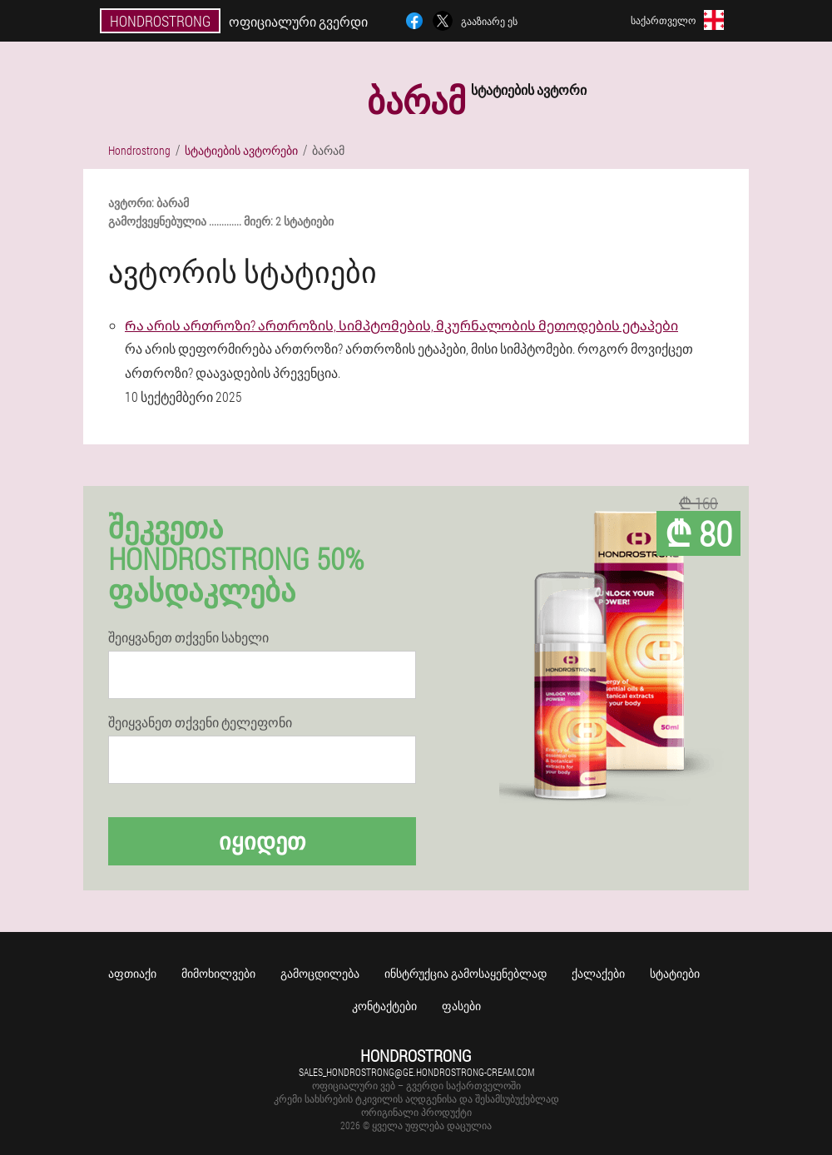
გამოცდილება (319, 973)
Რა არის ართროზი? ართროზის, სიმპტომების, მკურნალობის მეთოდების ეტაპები (401, 325)
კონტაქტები (384, 1006)
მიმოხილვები (218, 973)
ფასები (461, 1006)
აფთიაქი (132, 973)
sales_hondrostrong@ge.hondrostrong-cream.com (416, 1071)
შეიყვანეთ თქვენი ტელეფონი (200, 722)
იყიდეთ (262, 840)
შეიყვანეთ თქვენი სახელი (188, 637)
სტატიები (675, 973)
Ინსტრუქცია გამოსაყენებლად (465, 973)
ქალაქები (598, 973)
